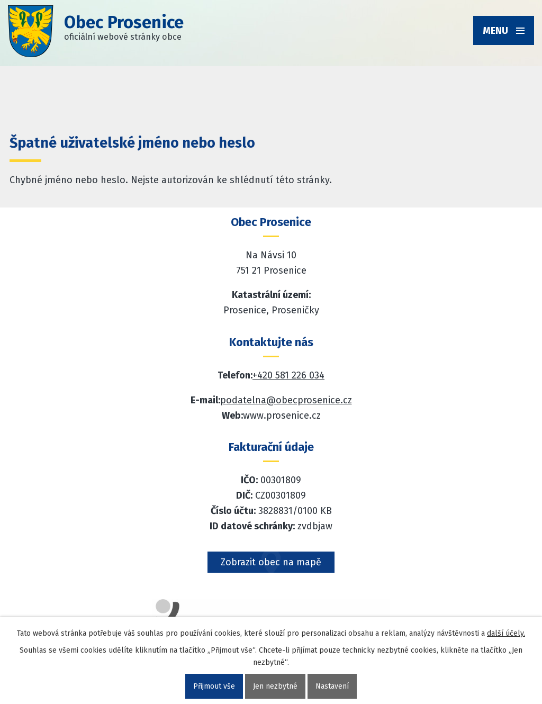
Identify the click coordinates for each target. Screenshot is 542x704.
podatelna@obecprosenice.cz (286, 400)
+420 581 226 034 (288, 375)
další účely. (506, 633)
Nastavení (332, 686)
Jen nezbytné (275, 686)
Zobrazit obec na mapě (271, 562)
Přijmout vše (214, 686)
